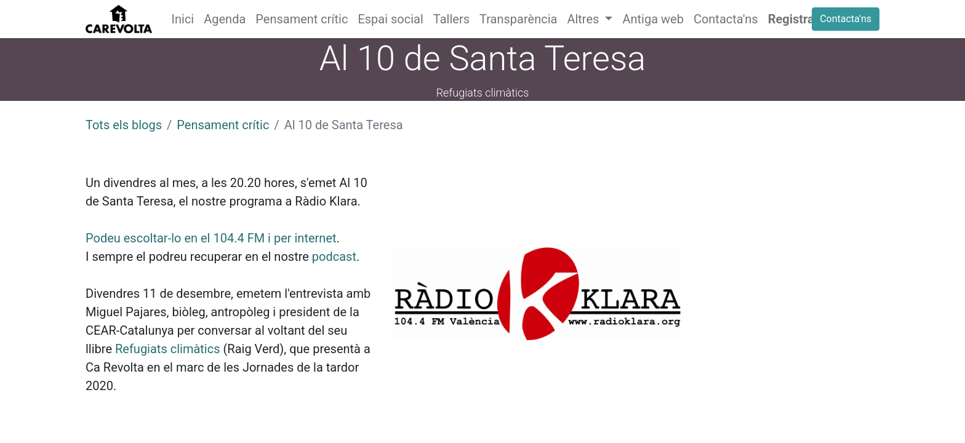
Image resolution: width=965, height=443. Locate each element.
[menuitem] (183, 19)
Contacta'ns (845, 19)
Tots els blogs (124, 125)
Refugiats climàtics (167, 348)
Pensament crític (223, 125)
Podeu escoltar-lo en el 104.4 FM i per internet (211, 238)
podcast (334, 256)
